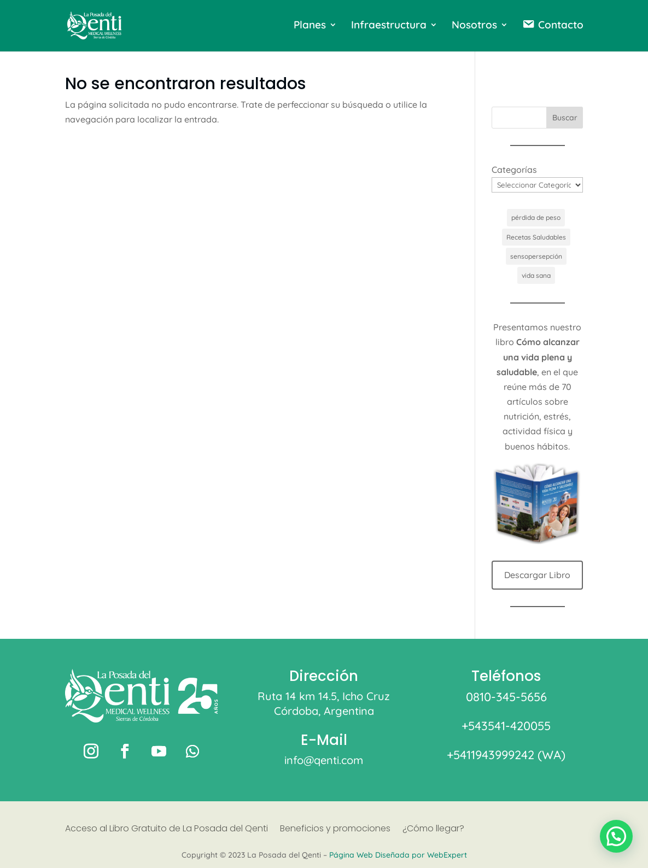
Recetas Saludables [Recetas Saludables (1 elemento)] (536, 237)
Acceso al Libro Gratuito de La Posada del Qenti (166, 830)
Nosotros (474, 26)
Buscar (564, 118)
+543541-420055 (506, 725)
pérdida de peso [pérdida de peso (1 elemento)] (536, 217)
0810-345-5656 (506, 696)
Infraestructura (389, 26)
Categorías (514, 169)
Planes (310, 26)
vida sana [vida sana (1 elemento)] (536, 275)
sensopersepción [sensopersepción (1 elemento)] (536, 256)
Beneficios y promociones (335, 830)
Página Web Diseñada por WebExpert (398, 855)
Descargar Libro (537, 574)
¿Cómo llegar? (433, 830)
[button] (616, 836)
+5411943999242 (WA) (506, 754)
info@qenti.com (323, 760)
